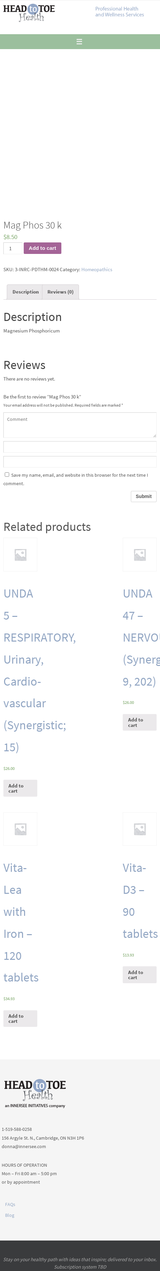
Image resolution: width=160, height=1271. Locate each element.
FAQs (10, 1204)
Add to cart (42, 248)
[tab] (25, 292)
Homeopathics (96, 269)
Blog (9, 1215)
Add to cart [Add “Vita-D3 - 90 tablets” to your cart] (135, 975)
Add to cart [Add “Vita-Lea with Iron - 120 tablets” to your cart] (15, 1018)
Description (26, 291)
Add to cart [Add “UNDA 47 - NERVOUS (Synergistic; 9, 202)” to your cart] (135, 722)
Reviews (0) (60, 291)
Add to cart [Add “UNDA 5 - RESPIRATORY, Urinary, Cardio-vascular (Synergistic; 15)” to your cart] (15, 788)
